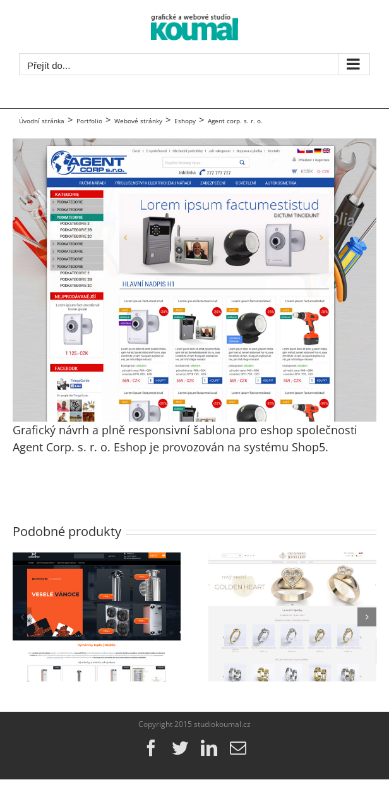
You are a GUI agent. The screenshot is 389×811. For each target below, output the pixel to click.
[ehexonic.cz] (97, 560)
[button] (22, 616)
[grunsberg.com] (292, 560)
